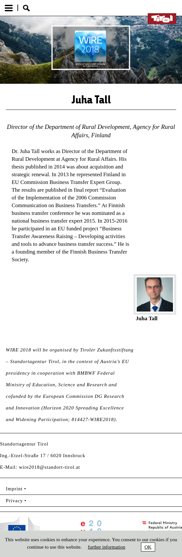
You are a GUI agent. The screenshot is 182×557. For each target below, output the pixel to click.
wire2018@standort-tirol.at (49, 467)
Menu (8, 8)
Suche (26, 8)
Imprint (14, 488)
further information (106, 547)
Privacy (14, 500)
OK (148, 547)
